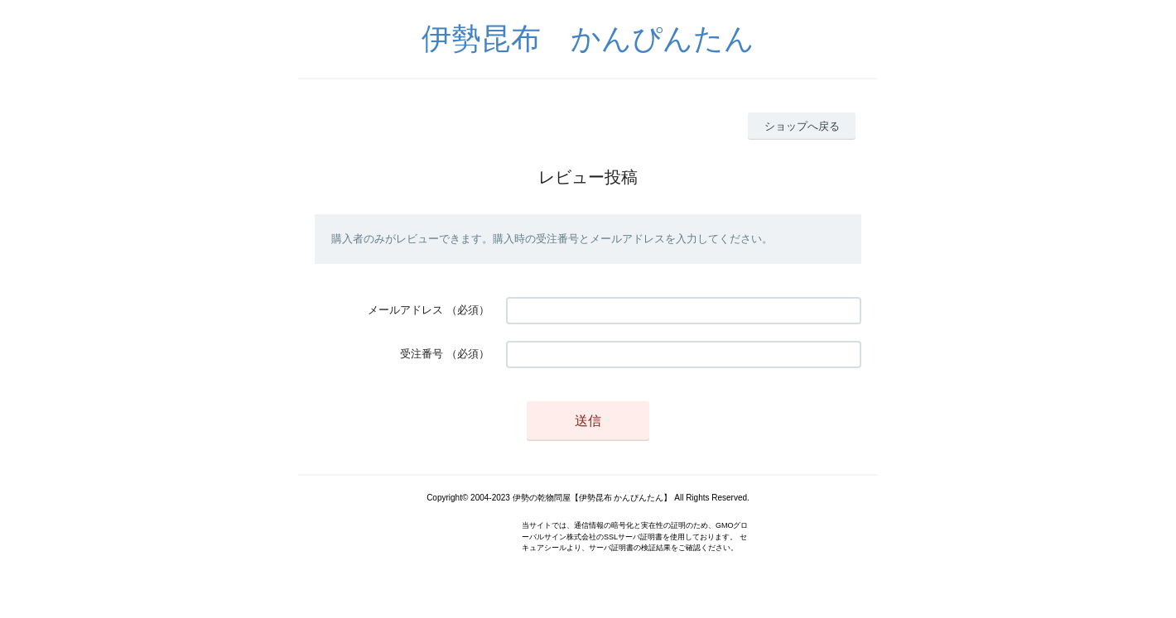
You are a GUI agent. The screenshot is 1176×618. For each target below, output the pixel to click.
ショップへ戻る (802, 126)
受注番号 (421, 353)
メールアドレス (405, 310)
